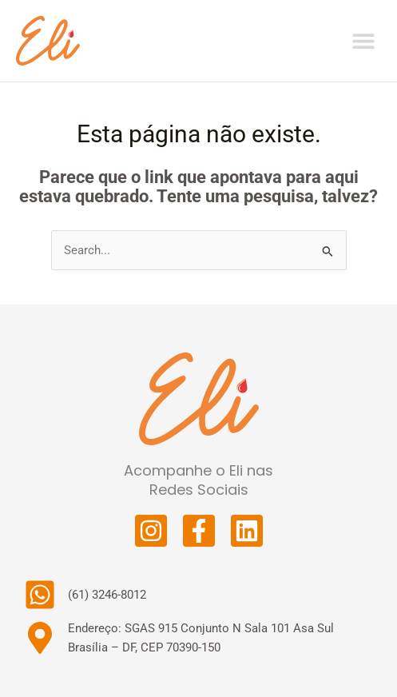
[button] (363, 40)
